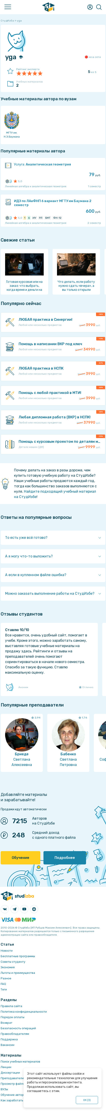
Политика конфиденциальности (24, 1011)
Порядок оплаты (12, 1017)
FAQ (3, 984)
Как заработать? (13, 1100)
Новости (7, 950)
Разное (6, 978)
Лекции (6, 1067)
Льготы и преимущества (18, 972)
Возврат (6, 1022)
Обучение (20, 858)
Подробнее (65, 858)
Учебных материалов (31, 84)
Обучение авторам (14, 1094)
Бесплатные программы (18, 956)
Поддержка (9, 1039)
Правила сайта (11, 1006)
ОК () (87, 1100)
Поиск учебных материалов (20, 1061)
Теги (4, 989)
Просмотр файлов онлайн (19, 1083)
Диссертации (10, 1072)
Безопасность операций (18, 1028)
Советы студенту (13, 961)
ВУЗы (4, 1089)
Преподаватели (12, 1078)
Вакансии (7, 1045)
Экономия (8, 967)
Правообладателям (15, 1033)
